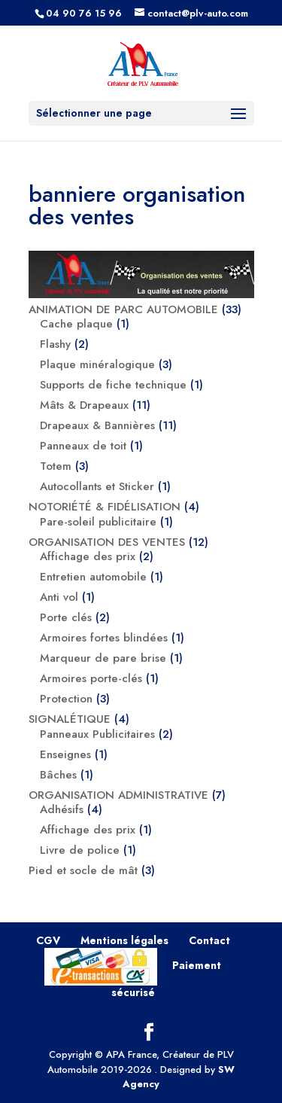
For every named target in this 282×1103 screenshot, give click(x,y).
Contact (209, 940)
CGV (48, 940)
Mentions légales (124, 940)
